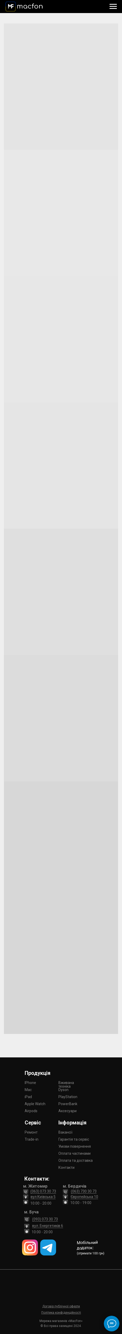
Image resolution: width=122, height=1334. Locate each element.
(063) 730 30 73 (84, 1191)
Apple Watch (35, 1104)
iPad (28, 1097)
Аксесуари (67, 1111)
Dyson (63, 1090)
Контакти (66, 1167)
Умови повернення (74, 1146)
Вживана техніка (66, 1084)
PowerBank (67, 1104)
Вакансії (65, 1132)
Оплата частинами (74, 1153)
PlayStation (67, 1097)
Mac (28, 1090)
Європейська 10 (84, 1197)
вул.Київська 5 (43, 1197)
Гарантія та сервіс (73, 1139)
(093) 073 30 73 (45, 1219)
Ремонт (31, 1132)
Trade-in (31, 1139)
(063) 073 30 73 (43, 1191)
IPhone (30, 1083)
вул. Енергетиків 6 (47, 1226)
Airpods (31, 1111)
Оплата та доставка (75, 1160)
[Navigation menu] (113, 6)
